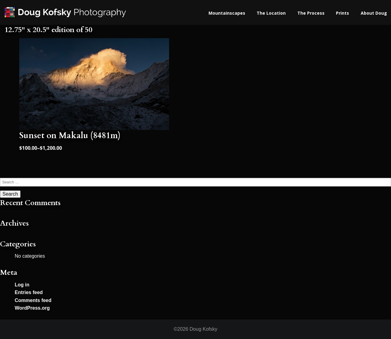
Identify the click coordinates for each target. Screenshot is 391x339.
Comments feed (33, 300)
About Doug (374, 13)
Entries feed (29, 292)
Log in (22, 284)
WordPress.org (32, 308)
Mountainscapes (227, 13)
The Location (271, 13)
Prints (342, 13)
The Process (311, 13)
